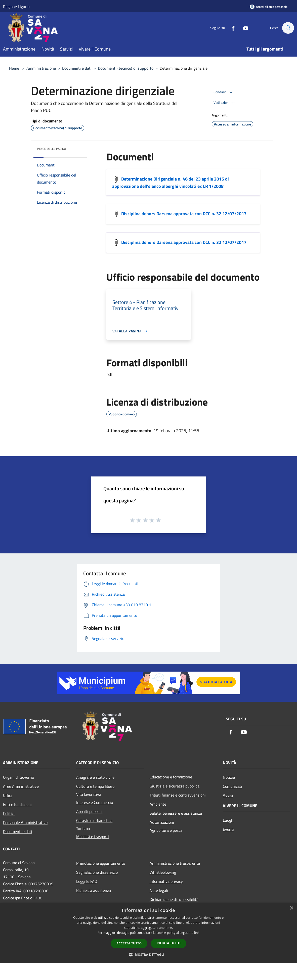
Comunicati (232, 786)
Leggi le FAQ (86, 881)
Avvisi (228, 795)
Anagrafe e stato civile (95, 777)
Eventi (228, 829)
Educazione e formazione (171, 777)
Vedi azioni (225, 103)
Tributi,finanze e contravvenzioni (178, 795)
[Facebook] (231, 27)
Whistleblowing (163, 872)
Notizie (229, 777)
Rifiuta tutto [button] (169, 943)
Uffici (7, 795)
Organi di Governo (18, 777)
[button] (148, 954)
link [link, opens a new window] (196, 933)
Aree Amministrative (21, 786)
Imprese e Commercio (94, 802)
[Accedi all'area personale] (268, 7)
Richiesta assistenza (93, 890)
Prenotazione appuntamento (100, 863)
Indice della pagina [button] (51, 148)
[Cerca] (288, 28)
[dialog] (148, 933)
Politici (9, 813)
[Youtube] (243, 27)
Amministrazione (41, 68)
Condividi (224, 92)
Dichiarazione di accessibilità (174, 899)
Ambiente (158, 804)
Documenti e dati (77, 68)
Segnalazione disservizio (97, 872)
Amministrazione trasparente (175, 863)
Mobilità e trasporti (92, 837)
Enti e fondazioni (17, 804)
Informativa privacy (166, 881)
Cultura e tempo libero (95, 786)
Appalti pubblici (89, 811)
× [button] (291, 908)
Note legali (159, 890)
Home (14, 68)
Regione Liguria (16, 7)
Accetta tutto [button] (129, 943)
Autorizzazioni (162, 822)
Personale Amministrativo (25, 822)
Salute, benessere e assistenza (176, 813)
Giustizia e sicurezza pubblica (174, 786)
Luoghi (228, 820)
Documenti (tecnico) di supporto (125, 68)
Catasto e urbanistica (94, 820)
